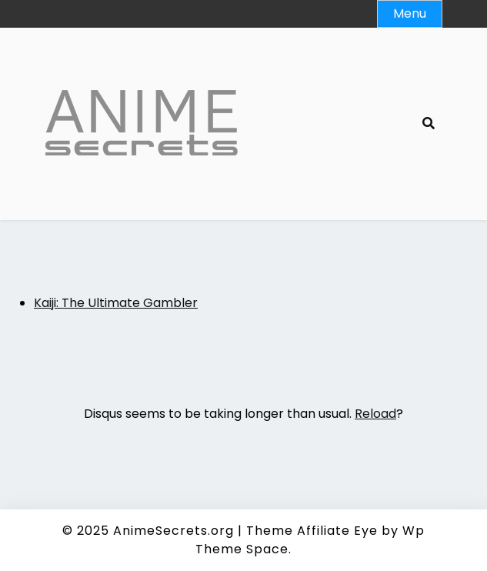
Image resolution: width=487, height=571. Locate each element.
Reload (375, 413)
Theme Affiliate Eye (312, 530)
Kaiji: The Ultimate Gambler (116, 303)
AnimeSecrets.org (173, 530)
